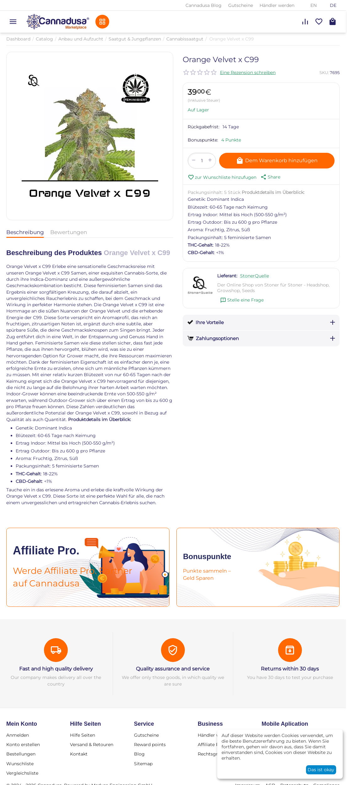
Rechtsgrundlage (217, 754)
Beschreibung (25, 232)
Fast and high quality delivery (56, 669)
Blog (139, 754)
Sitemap (143, 763)
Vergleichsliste (22, 773)
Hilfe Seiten (82, 735)
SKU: (324, 72)
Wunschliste (20, 763)
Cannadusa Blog (203, 5)
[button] (270, 177)
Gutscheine (240, 5)
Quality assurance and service (173, 669)
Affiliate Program (217, 744)
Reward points (150, 744)
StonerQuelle (254, 276)
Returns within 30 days (290, 669)
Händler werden (277, 5)
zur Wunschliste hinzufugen (222, 177)
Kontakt (79, 754)
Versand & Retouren (91, 744)
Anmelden (17, 735)
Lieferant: (227, 276)
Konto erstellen (23, 744)
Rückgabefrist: (203, 127)
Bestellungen (20, 754)
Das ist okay (321, 769)
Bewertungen (68, 232)
